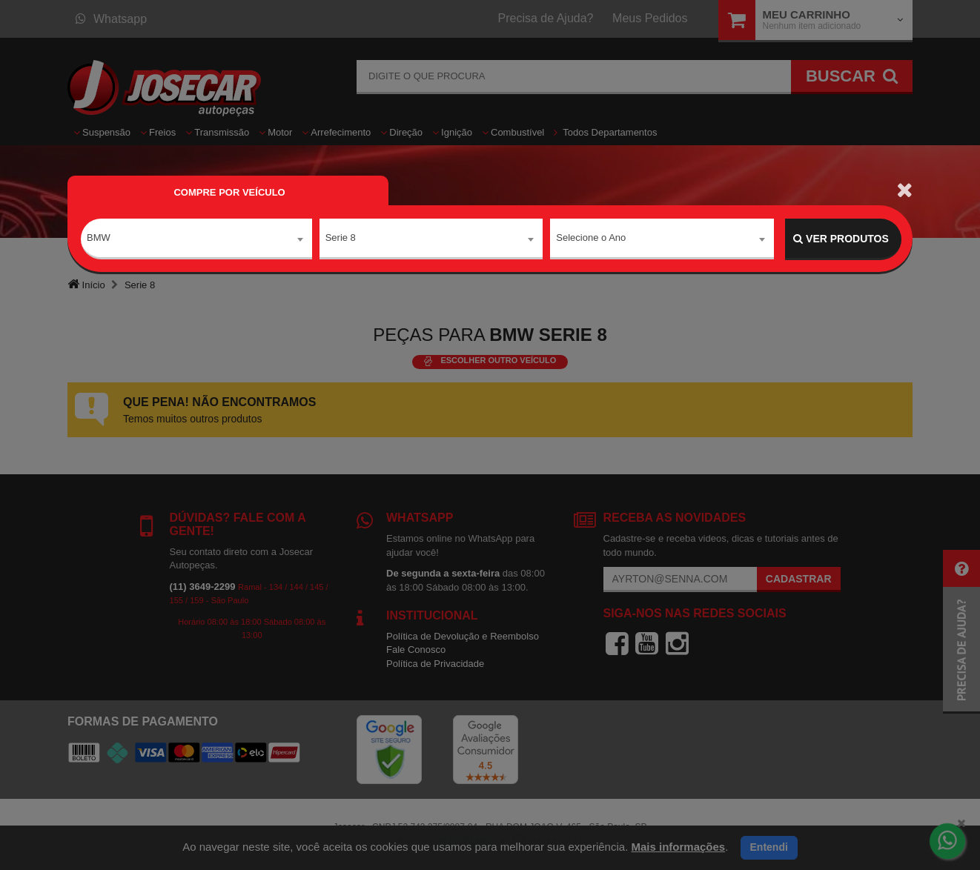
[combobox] (196, 239)
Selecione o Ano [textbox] (591, 238)
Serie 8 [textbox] (340, 238)
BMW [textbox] (98, 238)
